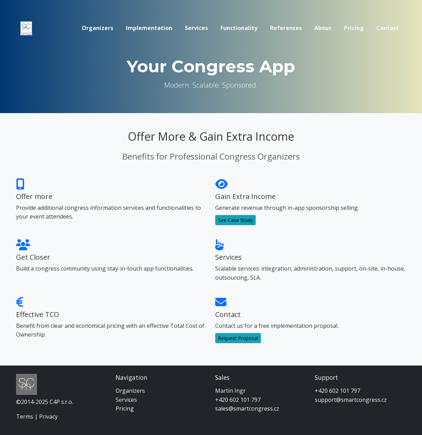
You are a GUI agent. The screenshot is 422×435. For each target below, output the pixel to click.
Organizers (97, 28)
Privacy (48, 416)
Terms (24, 416)
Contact (387, 28)
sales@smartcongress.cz (247, 408)
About (323, 28)
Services (196, 28)
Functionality (238, 28)
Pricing (354, 28)
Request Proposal (238, 338)
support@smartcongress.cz (351, 400)
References (286, 28)
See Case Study (235, 220)
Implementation (149, 28)
